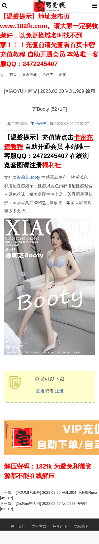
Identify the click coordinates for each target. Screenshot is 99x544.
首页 (13, 74)
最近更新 (29, 74)
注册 (59, 391)
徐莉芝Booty (28, 177)
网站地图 (81, 526)
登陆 (40, 391)
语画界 (47, 74)
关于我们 (18, 526)
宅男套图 (17, 123)
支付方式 (39, 526)
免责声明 (60, 526)
